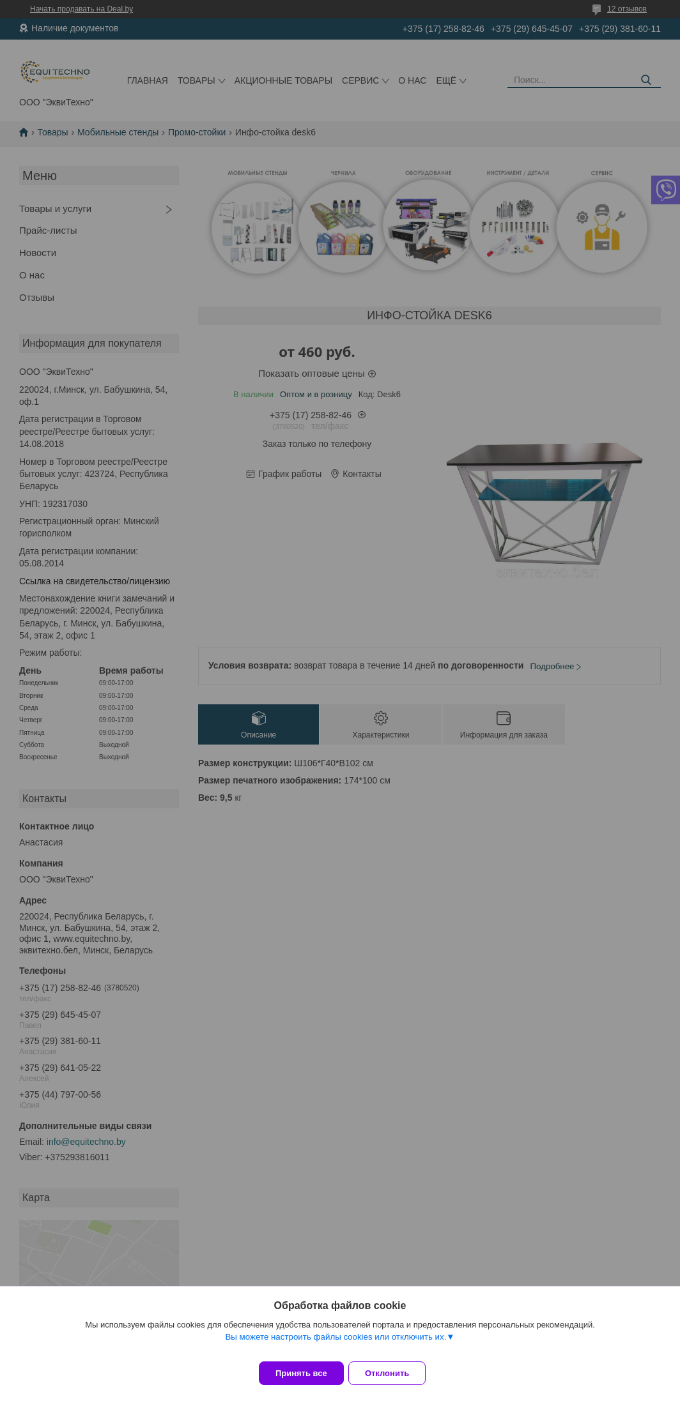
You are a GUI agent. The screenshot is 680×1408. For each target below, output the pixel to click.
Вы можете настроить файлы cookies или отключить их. (335, 1345)
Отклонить (395, 1373)
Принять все (301, 1373)
